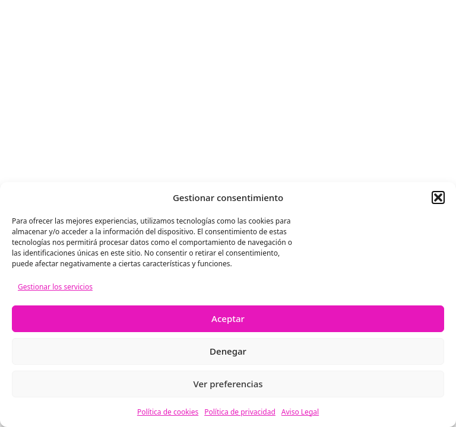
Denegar (228, 351)
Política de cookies (167, 412)
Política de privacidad (240, 412)
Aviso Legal (300, 412)
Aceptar (228, 318)
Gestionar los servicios (55, 287)
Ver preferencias (227, 384)
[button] (438, 197)
